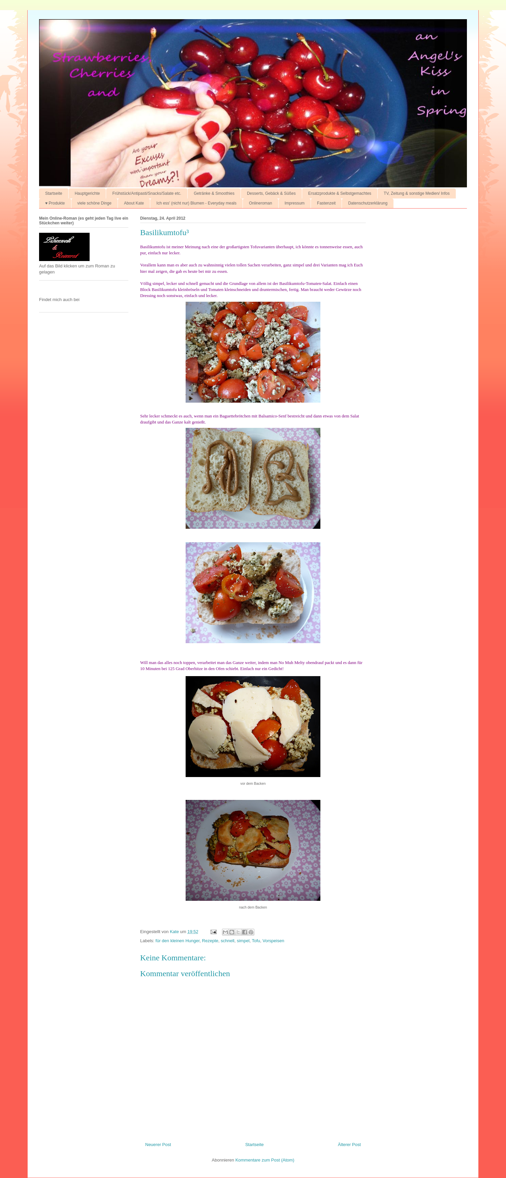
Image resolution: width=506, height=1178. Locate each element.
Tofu (256, 940)
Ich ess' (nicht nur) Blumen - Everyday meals (196, 203)
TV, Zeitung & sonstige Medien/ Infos (417, 193)
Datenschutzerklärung (367, 203)
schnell (227, 940)
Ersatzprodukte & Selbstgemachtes (339, 193)
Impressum (295, 203)
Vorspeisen (273, 940)
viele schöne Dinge (94, 203)
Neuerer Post (158, 1144)
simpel (243, 940)
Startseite (53, 193)
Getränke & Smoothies (214, 193)
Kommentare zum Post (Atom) (264, 1160)
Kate (175, 931)
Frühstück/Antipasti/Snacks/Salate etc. (146, 193)
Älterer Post (349, 1144)
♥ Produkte (55, 203)
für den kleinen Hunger (178, 940)
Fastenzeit (326, 203)
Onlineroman (260, 203)
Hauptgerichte (87, 193)
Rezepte (210, 940)
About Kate (134, 203)
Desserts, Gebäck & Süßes (271, 193)
